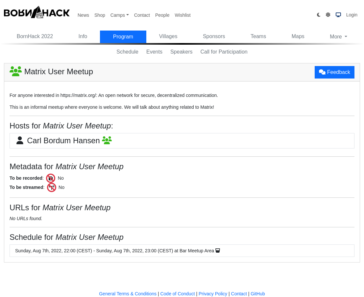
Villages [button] (168, 36)
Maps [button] (298, 36)
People (162, 15)
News (83, 15)
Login (351, 14)
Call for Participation (224, 52)
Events (154, 52)
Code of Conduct (177, 293)
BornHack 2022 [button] (35, 36)
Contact (142, 15)
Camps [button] (117, 15)
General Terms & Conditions (128, 293)
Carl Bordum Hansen (63, 140)
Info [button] (83, 36)
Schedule (127, 52)
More (336, 36)
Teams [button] (258, 36)
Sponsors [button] (214, 36)
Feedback (334, 72)
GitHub (258, 293)
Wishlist (182, 15)
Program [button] (123, 36)
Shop (99, 15)
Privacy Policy (213, 293)
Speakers (181, 52)
